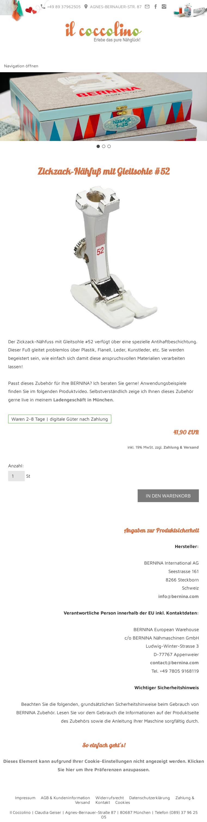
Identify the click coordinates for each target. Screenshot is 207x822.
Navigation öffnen (21, 66)
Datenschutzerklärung (149, 797)
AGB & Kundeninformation (65, 797)
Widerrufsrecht (109, 797)
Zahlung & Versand (181, 447)
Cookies (122, 802)
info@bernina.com (178, 596)
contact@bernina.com (174, 662)
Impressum (25, 797)
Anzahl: (16, 465)
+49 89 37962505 (61, 6)
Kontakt (102, 802)
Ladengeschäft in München (83, 399)
